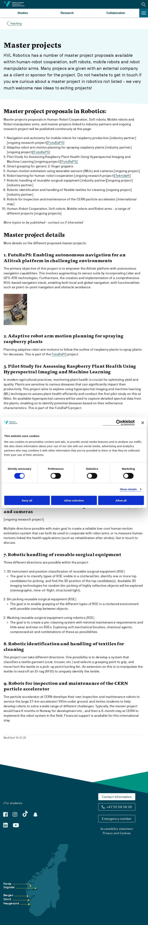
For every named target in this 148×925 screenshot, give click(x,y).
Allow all (121, 500)
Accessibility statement (116, 828)
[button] (143, 4)
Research (67, 13)
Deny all (27, 500)
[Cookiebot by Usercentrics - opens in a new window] (119, 423)
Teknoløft (122, 175)
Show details (128, 489)
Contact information (117, 796)
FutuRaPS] (70, 161)
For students (13, 802)
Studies (22, 13)
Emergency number (116, 818)
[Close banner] (142, 422)
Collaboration (115, 13)
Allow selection (74, 500)
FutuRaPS (55, 142)
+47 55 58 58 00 (119, 806)
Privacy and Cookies (117, 833)
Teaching (16, 23)
